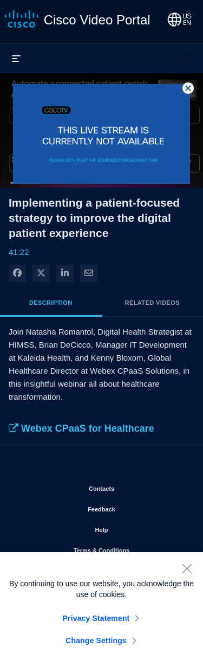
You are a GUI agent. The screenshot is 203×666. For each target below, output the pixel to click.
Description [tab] (51, 302)
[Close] (186, 569)
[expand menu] (16, 58)
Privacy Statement (96, 619)
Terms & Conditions (130, 548)
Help (132, 527)
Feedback (132, 507)
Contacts (132, 486)
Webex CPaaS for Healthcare (81, 428)
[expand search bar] (190, 52)
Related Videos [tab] (152, 302)
